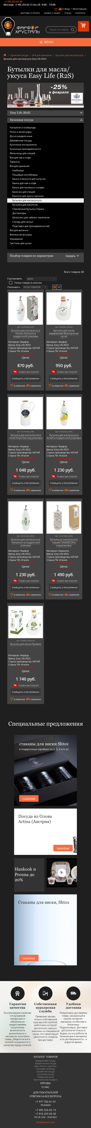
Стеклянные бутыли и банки (28, 209)
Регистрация (79, 8)
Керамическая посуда (45, 1063)
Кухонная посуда (19, 55)
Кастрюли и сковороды (23, 127)
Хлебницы (18, 170)
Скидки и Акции (52, 13)
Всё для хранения (42, 55)
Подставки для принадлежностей (30, 226)
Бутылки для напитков (24, 204)
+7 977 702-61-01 (45, 1101)
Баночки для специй (23, 191)
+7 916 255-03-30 (13, 1)
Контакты (80, 13)
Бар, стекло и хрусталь (46, 1066)
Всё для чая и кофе (20, 157)
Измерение (16, 238)
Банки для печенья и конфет (28, 187)
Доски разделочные (21, 136)
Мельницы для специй (22, 153)
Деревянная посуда (21, 140)
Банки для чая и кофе (24, 183)
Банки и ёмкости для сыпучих (29, 178)
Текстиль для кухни (20, 243)
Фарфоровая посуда (45, 1060)
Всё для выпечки (19, 230)
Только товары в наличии (25, 282)
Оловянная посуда (46, 1071)
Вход (67, 8)
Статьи (67, 13)
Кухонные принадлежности (25, 149)
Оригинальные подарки (45, 1079)
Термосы (15, 161)
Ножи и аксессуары (21, 131)
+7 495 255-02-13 (23, 4)
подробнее (29, 798)
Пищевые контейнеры (25, 174)
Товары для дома (45, 1077)
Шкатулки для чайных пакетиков (30, 217)
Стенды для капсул (22, 221)
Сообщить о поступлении (25, 378)
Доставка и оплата (30, 13)
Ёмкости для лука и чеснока (27, 196)
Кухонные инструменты (23, 144)
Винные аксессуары (21, 234)
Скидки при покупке (29, 371)
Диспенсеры (19, 213)
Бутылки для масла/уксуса (69, 55)
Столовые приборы (45, 1068)
